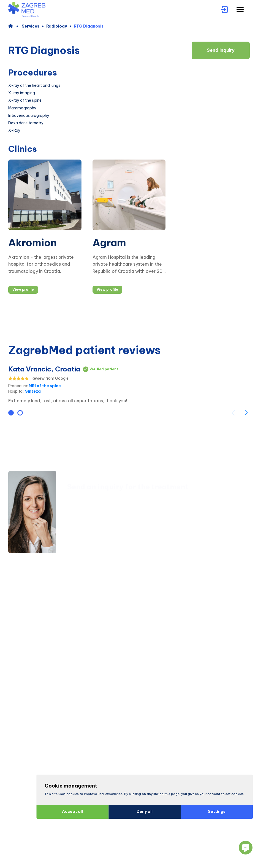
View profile (23, 289)
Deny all (142, 811)
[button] (11, 413)
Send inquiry (221, 50)
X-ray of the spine (25, 100)
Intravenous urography (28, 115)
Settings (214, 811)
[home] (13, 26)
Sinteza (33, 391)
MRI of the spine (45, 385)
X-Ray (14, 130)
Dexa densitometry (26, 123)
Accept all (70, 811)
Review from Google (50, 378)
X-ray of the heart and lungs (34, 85)
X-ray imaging (21, 93)
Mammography (22, 108)
